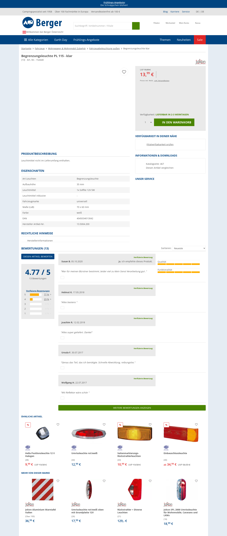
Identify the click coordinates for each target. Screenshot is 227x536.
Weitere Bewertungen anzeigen (132, 407)
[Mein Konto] (184, 25)
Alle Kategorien (38, 40)
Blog (165, 11)
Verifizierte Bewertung (143, 257)
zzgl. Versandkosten (161, 80)
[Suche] (102, 26)
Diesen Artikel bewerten (37, 256)
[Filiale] (157, 25)
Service (186, 11)
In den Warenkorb (174, 122)
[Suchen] (136, 26)
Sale (200, 40)
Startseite (26, 48)
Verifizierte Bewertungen (38, 291)
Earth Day (60, 40)
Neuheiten (184, 40)
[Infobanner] (114, 4)
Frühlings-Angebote (114, 2)
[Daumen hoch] (62, 277)
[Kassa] (197, 25)
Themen (165, 40)
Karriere (175, 11)
